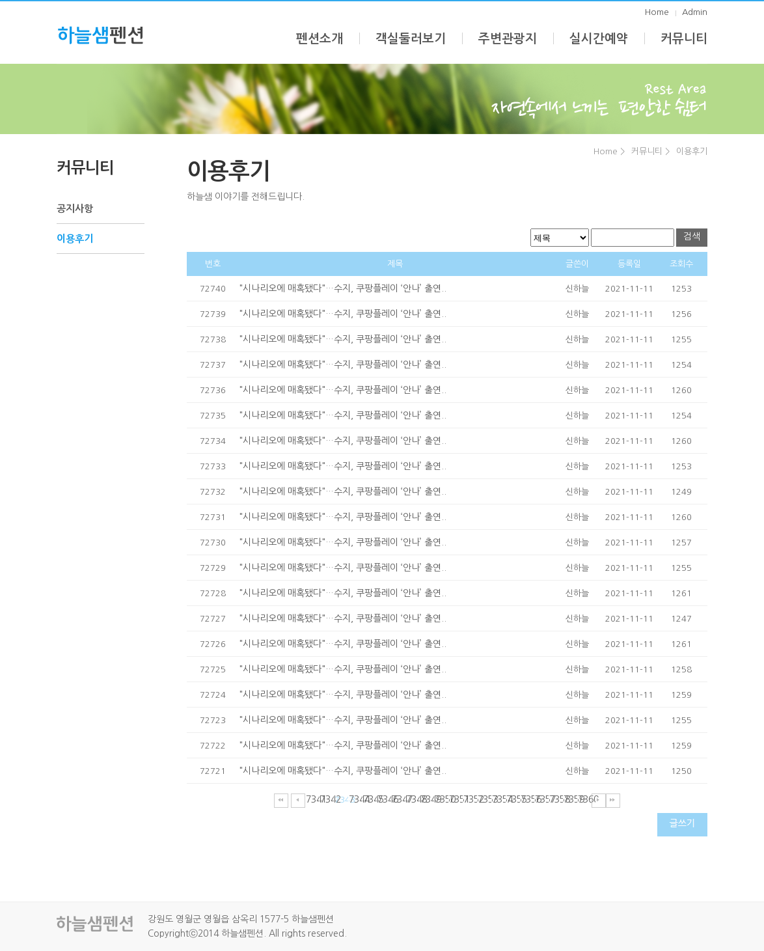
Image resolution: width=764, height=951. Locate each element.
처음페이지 (281, 800)
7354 (499, 799)
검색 (691, 236)
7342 (327, 799)
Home (657, 12)
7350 (441, 799)
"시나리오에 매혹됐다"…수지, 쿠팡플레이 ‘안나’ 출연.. (342, 288)
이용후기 (691, 151)
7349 (427, 799)
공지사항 (75, 209)
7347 (398, 799)
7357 (542, 799)
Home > (609, 151)
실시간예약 (598, 39)
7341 (313, 799)
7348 (413, 799)
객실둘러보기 (410, 39)
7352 (470, 799)
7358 (556, 799)
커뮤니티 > (650, 151)
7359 (570, 799)
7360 (585, 799)
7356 (527, 799)
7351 (456, 799)
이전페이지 (298, 800)
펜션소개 (319, 39)
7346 (384, 799)
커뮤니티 (684, 39)
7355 (513, 799)
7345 (370, 799)
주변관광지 (507, 39)
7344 (355, 799)
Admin (694, 12)
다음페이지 (599, 800)
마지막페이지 (613, 800)
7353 (484, 799)
